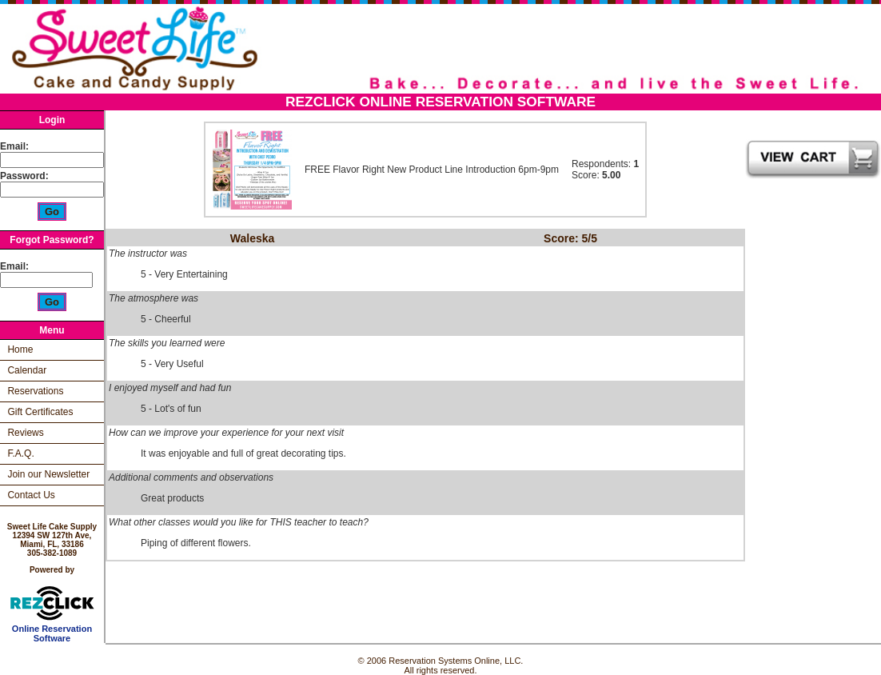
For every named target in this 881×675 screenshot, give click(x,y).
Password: (25, 176)
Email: (14, 146)
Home (20, 349)
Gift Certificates (40, 411)
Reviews (25, 432)
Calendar (26, 370)
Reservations (35, 391)
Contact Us (30, 495)
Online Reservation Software (52, 629)
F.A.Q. (20, 453)
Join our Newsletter (48, 474)
